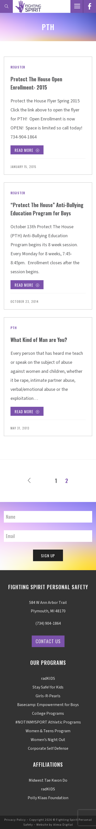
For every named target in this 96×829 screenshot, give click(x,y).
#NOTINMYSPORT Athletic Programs (48, 722)
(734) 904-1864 (48, 623)
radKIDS (48, 678)
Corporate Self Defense (48, 748)
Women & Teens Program (48, 731)
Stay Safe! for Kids (48, 687)
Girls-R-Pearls (48, 696)
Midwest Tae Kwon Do (48, 780)
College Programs (48, 713)
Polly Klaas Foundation (48, 798)
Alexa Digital (63, 825)
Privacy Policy (15, 820)
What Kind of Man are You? (38, 339)
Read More (27, 150)
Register (17, 67)
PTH (13, 327)
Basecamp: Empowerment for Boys (48, 705)
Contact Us (48, 641)
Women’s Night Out (48, 740)
